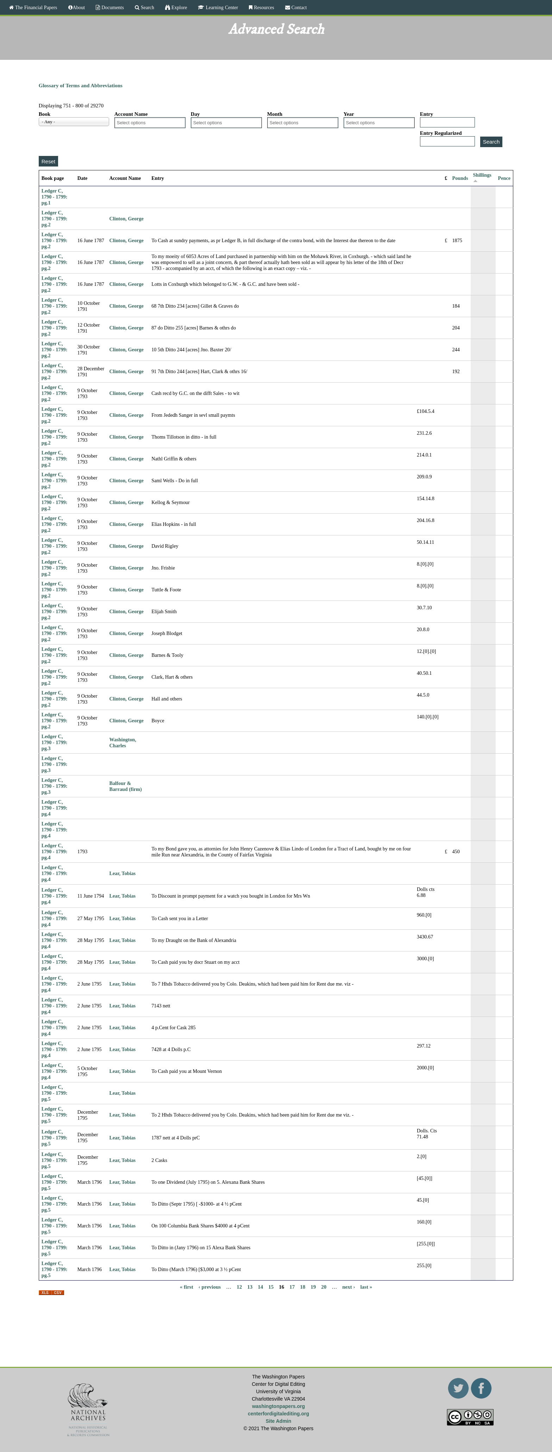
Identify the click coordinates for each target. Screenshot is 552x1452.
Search (146, 7)
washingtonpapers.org (278, 1406)
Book (44, 114)
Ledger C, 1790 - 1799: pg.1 (55, 197)
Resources (263, 7)
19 (313, 1287)
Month (274, 114)
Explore (178, 7)
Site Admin (278, 1421)
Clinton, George (126, 218)
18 (302, 1287)
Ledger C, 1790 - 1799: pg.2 (55, 218)
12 (239, 1287)
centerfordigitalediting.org (278, 1413)
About (79, 7)
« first (186, 1287)
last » (366, 1287)
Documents (112, 7)
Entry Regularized (441, 133)
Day (195, 114)
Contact (298, 7)
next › (348, 1287)
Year (349, 114)
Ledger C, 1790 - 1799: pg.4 (55, 808)
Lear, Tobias (122, 873)
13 (249, 1287)
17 (292, 1287)
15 (271, 1287)
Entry (426, 114)
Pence (504, 178)
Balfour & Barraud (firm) (125, 786)
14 (260, 1287)
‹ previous (210, 1287)
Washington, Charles (122, 742)
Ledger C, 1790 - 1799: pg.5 (55, 1093)
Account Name (131, 114)
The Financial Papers (35, 7)
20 (323, 1287)
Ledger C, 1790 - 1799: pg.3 (55, 742)
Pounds (460, 178)
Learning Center (221, 7)
